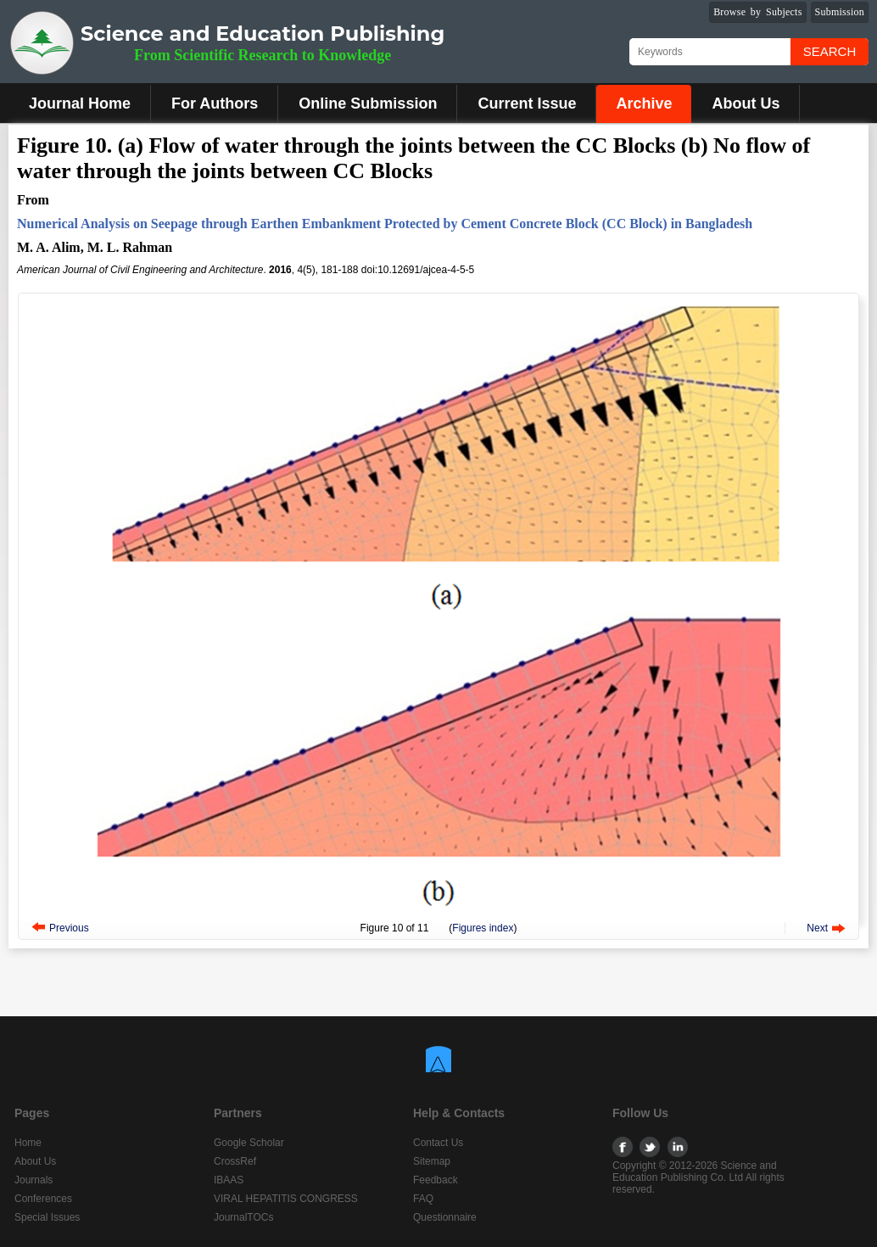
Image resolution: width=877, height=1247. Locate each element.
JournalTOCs (243, 1217)
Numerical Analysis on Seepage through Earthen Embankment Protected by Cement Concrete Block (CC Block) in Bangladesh (384, 223)
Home (28, 1143)
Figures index (482, 928)
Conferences (43, 1199)
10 (397, 928)
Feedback (435, 1180)
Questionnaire (445, 1217)
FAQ (423, 1199)
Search (830, 51)
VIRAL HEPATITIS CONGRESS (286, 1199)
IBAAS (228, 1180)
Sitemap (431, 1161)
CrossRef (235, 1161)
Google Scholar (249, 1143)
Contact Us (438, 1143)
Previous (69, 928)
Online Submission (368, 103)
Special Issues (47, 1217)
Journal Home (80, 103)
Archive (644, 103)
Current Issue (527, 103)
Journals (33, 1180)
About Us (745, 103)
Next (817, 928)
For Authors (214, 103)
